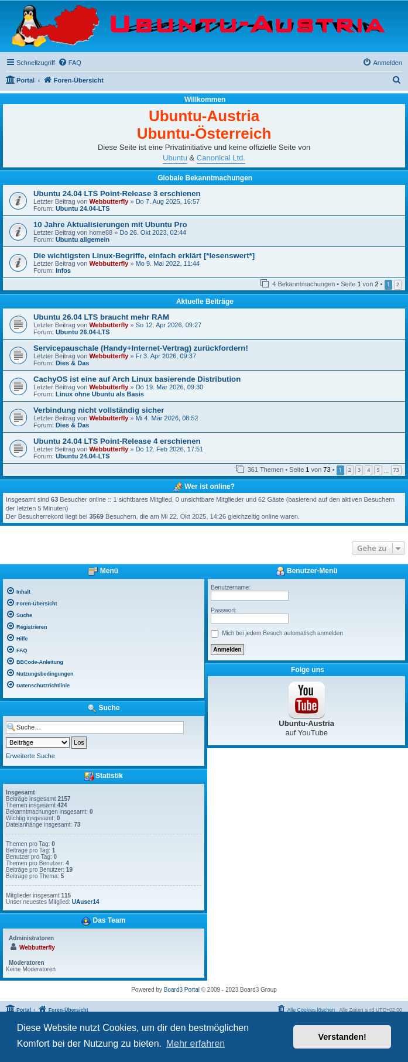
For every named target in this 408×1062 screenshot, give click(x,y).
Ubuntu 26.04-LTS (83, 331)
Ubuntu (175, 157)
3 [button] (359, 470)
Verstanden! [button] (342, 1037)
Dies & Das (72, 362)
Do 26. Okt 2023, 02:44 (152, 232)
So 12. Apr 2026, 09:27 (169, 324)
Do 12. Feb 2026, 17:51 (170, 449)
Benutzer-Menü (307, 571)
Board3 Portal (182, 989)
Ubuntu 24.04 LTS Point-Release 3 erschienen (117, 193)
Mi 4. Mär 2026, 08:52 (167, 418)
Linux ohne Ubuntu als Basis (100, 394)
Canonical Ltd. (221, 157)
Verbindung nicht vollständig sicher (98, 410)
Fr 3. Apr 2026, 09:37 (166, 355)
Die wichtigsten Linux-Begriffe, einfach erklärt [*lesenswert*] (144, 255)
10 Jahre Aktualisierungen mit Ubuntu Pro (110, 224)
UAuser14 (86, 902)
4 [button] (368, 470)
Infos (63, 270)
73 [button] (396, 470)
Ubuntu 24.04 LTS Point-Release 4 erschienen (117, 441)
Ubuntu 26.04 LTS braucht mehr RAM (101, 317)
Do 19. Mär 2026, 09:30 (170, 386)
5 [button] (377, 470)
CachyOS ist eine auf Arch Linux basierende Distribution (137, 379)
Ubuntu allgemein (82, 239)
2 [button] (397, 284)
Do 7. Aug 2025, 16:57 (168, 201)
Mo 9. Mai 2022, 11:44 (168, 263)
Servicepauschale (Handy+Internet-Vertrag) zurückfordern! (140, 348)
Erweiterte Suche (30, 755)
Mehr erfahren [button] (195, 1044)
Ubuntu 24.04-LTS (83, 208)
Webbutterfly (108, 201)
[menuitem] (69, 63)
